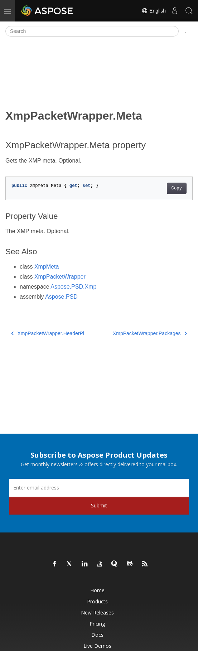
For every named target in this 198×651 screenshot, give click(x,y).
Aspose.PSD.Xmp (73, 287)
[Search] (92, 31)
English (153, 11)
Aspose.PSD (61, 297)
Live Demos (97, 645)
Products (97, 601)
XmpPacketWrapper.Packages (150, 333)
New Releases (97, 612)
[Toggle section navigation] (185, 31)
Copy (177, 188)
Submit (99, 505)
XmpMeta (46, 267)
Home (97, 590)
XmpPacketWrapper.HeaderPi (47, 333)
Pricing (97, 623)
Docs (97, 634)
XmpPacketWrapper (60, 277)
